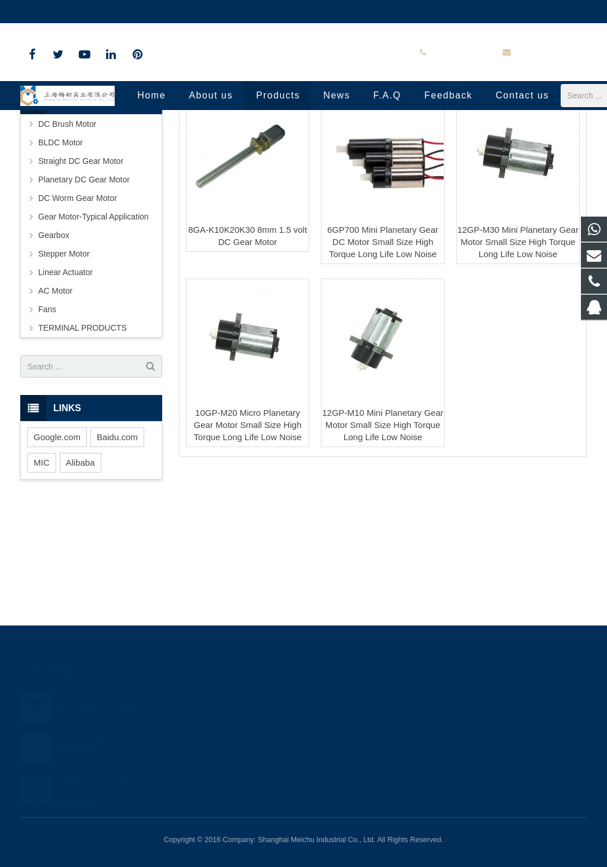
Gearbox (54, 343)
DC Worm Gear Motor (77, 306)
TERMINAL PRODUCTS (82, 436)
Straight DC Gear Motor (80, 269)
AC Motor (55, 399)
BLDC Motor (60, 250)
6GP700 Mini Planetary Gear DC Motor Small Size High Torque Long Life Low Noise (382, 349)
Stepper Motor (64, 362)
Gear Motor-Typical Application (93, 325)
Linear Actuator (65, 380)
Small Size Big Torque (303, 140)
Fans (47, 417)
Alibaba (80, 571)
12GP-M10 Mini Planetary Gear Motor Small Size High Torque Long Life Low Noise (382, 533)
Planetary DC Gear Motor (84, 287)
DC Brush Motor (67, 232)
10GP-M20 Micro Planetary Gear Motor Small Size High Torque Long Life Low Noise (248, 533)
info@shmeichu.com (150, 11)
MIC (42, 571)
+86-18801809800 (62, 11)
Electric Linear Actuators (99, 734)
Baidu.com (117, 545)
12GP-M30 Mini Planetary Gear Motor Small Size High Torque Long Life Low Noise (518, 349)
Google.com (57, 545)
